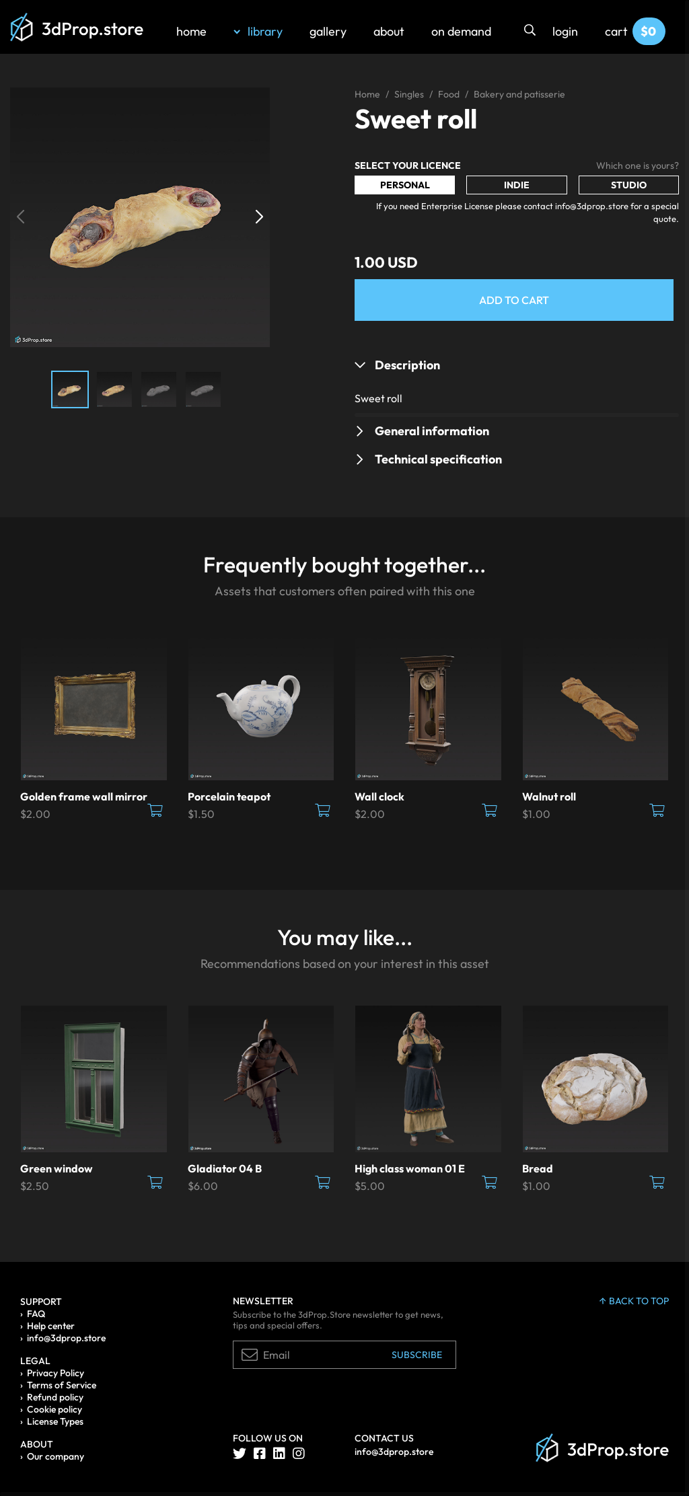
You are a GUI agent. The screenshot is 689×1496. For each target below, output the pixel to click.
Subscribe (417, 1355)
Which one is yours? (637, 165)
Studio (629, 185)
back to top (634, 1301)
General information (432, 431)
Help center (51, 1326)
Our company (55, 1456)
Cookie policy (54, 1409)
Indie (517, 185)
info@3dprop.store (66, 1338)
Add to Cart (514, 300)
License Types (55, 1421)
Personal (405, 185)
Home (367, 94)
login (565, 31)
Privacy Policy (55, 1373)
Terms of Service (61, 1385)
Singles (409, 94)
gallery (328, 31)
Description (407, 365)
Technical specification (438, 459)
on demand (461, 31)
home (191, 31)
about (388, 31)
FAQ (36, 1314)
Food (449, 94)
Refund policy (55, 1397)
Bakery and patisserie (519, 94)
